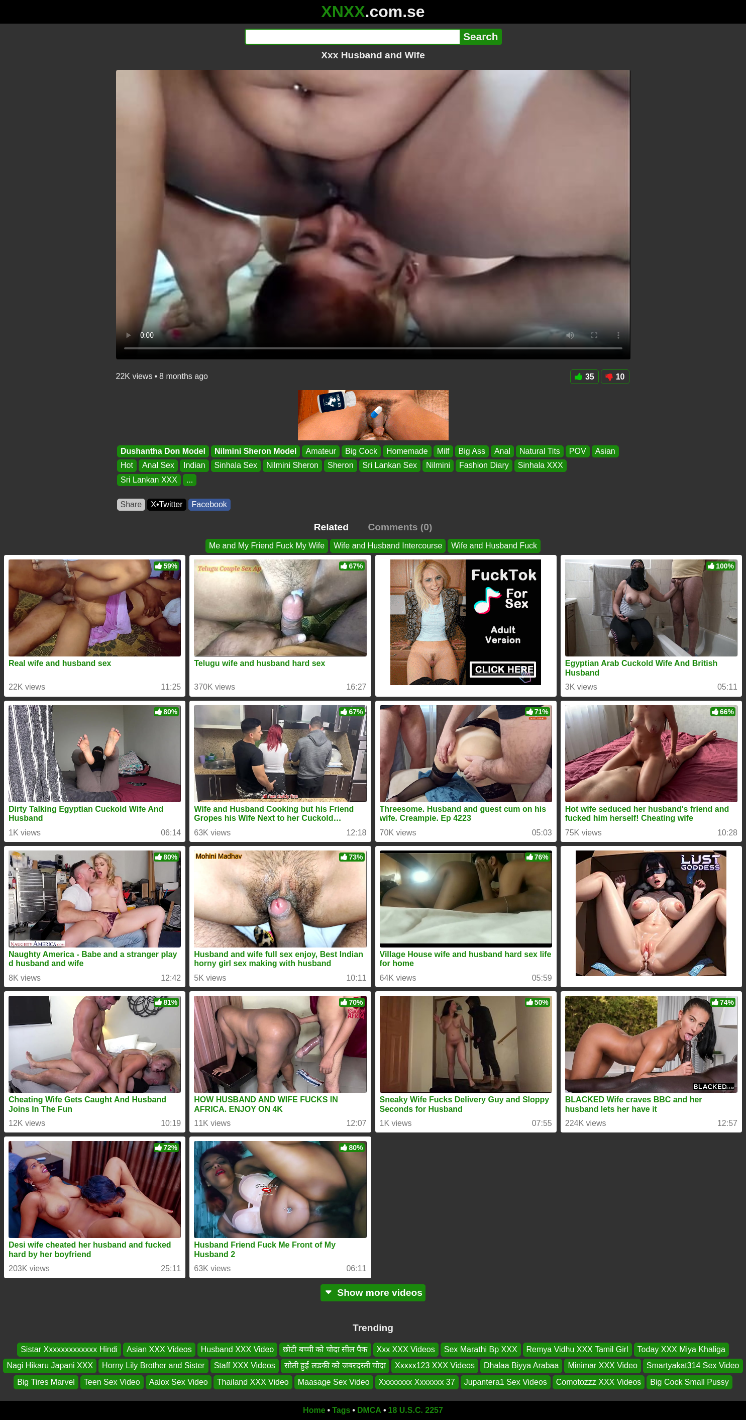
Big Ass (471, 451)
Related (331, 527)
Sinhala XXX (540, 465)
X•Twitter (166, 504)
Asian (605, 451)
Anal (502, 451)
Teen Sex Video (112, 1382)
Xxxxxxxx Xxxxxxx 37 (417, 1382)
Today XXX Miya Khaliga (681, 1349)
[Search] (352, 37)
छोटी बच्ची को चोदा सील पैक (325, 1349)
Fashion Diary (484, 465)
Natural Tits (539, 451)
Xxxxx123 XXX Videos (435, 1365)
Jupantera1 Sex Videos (505, 1382)
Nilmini (438, 465)
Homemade (407, 451)
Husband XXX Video (237, 1349)
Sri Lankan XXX (149, 480)
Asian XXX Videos (159, 1349)
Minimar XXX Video (602, 1365)
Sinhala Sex (235, 465)
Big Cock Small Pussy (689, 1382)
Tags (341, 1410)
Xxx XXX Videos (406, 1349)
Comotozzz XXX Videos (599, 1382)
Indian (194, 465)
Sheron (340, 465)
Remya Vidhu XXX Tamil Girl (577, 1349)
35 (584, 376)
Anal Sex (158, 465)
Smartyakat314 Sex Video (693, 1365)
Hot (127, 465)
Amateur (320, 451)
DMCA (369, 1410)
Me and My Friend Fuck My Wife (267, 545)
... (189, 480)
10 (615, 376)
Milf (443, 451)
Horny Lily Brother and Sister (153, 1365)
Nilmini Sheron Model (255, 451)
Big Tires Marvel (46, 1382)
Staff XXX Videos (244, 1365)
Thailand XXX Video (253, 1382)
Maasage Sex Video (334, 1382)
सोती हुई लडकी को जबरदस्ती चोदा (335, 1365)
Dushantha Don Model (163, 451)
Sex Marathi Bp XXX (480, 1349)
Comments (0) (400, 527)
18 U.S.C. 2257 (415, 1410)
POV (577, 451)
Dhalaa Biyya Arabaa (521, 1365)
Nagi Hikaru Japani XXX (50, 1365)
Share (131, 504)
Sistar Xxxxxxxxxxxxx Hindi (69, 1349)
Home (314, 1410)
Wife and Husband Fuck (494, 545)
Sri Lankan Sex (389, 465)
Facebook (209, 504)
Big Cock (361, 451)
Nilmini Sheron (292, 465)
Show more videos (373, 1292)
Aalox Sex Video (178, 1382)
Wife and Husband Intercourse (388, 545)
